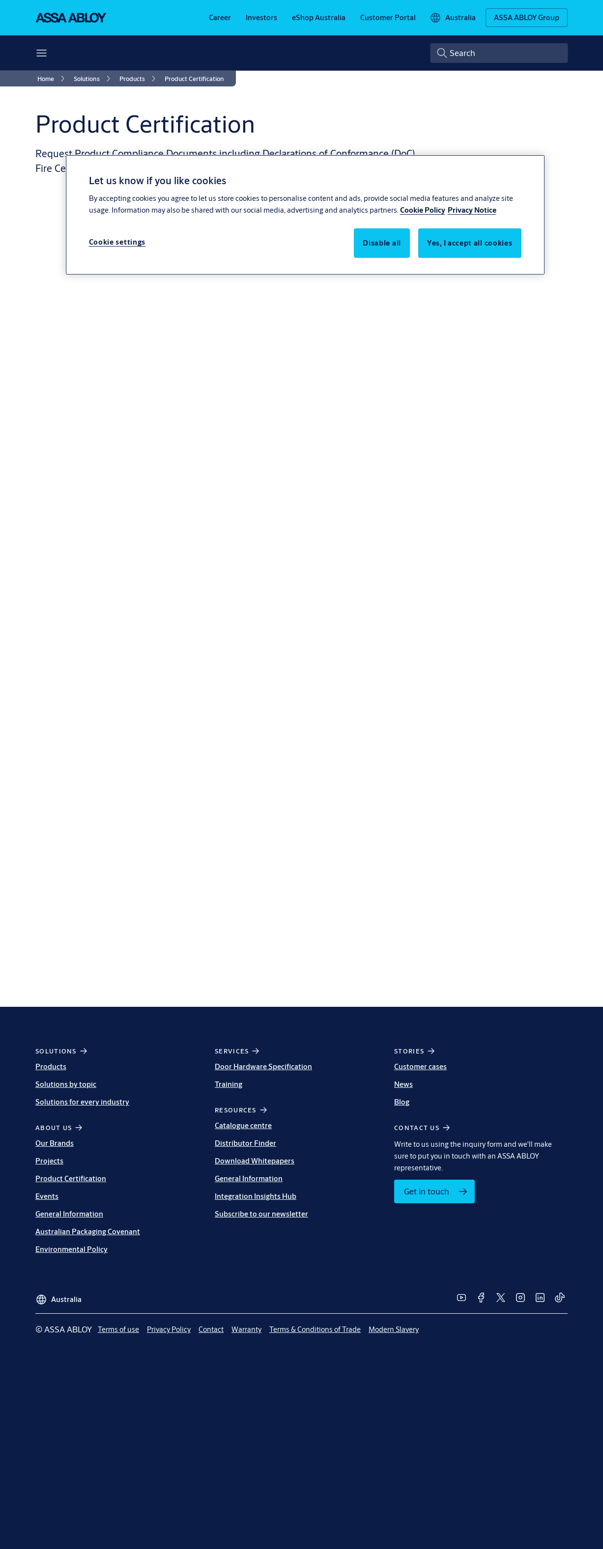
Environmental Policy (71, 1249)
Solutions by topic (65, 1084)
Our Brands (54, 1143)
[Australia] (453, 18)
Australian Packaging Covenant (87, 1231)
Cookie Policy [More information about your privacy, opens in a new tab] (422, 210)
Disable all (382, 243)
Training (228, 1084)
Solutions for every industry (82, 1101)
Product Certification (70, 1178)
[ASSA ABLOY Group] (527, 17)
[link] (220, 18)
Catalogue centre (243, 1125)
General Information (69, 1213)
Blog (401, 1101)
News (403, 1084)
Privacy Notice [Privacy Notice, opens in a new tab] (472, 210)
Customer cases (420, 1066)
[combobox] (499, 53)
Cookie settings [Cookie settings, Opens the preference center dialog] (117, 242)
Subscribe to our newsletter (261, 1213)
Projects (49, 1160)
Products (50, 1066)
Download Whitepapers (254, 1160)
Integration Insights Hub (255, 1196)
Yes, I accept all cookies (470, 243)
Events (46, 1196)
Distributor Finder (245, 1143)
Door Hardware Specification (263, 1066)
